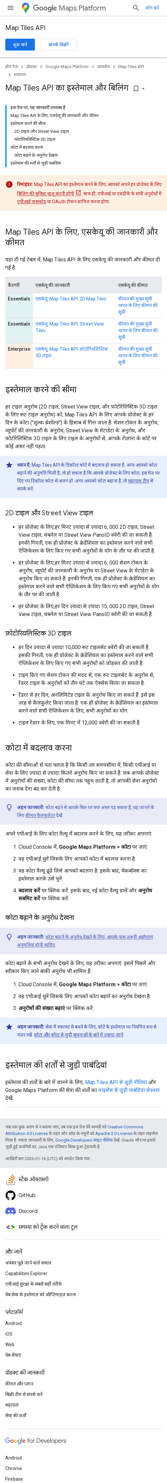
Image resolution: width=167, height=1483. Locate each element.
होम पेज (11, 66)
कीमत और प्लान (19, 1383)
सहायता (12, 1405)
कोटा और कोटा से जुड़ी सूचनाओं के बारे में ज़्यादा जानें (78, 1034)
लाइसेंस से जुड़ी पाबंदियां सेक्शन (129, 1090)
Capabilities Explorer (26, 1273)
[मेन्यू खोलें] (10, 8)
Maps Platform (69, 8)
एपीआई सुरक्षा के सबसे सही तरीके (33, 1284)
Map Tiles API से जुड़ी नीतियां (116, 1082)
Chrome (13, 1468)
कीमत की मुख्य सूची (135, 298)
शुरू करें (20, 45)
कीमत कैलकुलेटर (40, 815)
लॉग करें (152, 8)
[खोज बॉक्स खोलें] (136, 8)
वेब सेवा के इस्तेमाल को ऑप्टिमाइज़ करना (40, 1294)
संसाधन (20, 74)
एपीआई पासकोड (31, 201)
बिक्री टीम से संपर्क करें (23, 1394)
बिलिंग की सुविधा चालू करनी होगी (45, 193)
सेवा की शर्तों (15, 1415)
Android (13, 1323)
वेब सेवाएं (13, 1355)
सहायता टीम (138, 481)
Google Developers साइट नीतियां (84, 1140)
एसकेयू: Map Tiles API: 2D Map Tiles (71, 298)
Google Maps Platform (67, 66)
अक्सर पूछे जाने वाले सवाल (28, 1263)
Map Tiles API (25, 28)
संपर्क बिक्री (58, 45)
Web (9, 1344)
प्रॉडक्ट (31, 66)
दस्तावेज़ (103, 66)
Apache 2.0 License (113, 1133)
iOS (9, 1334)
